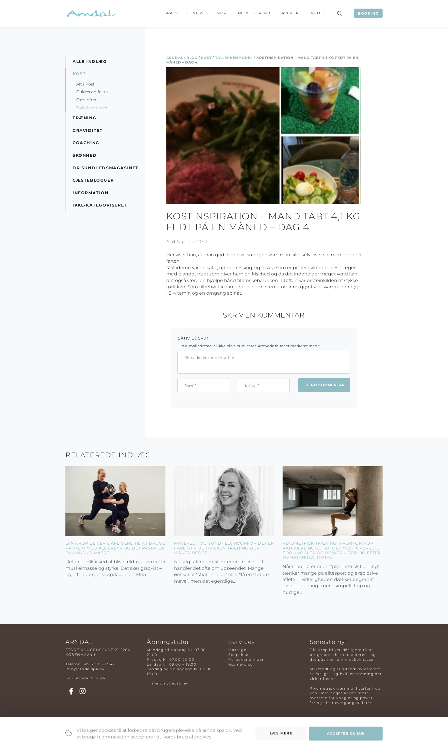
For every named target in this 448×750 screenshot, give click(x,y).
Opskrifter (86, 99)
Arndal (174, 57)
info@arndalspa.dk (85, 669)
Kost (206, 57)
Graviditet (88, 130)
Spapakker (239, 654)
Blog (192, 57)
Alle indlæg (90, 61)
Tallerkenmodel (234, 57)
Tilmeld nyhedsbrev (167, 683)
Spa (169, 13)
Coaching (86, 142)
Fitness (194, 13)
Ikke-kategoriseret (100, 205)
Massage (237, 650)
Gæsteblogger (93, 180)
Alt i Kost (85, 84)
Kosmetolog (240, 664)
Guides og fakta (92, 91)
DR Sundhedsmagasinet (106, 167)
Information (91, 192)
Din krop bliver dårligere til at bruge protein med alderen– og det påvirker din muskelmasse (115, 548)
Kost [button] (79, 73)
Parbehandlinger (246, 659)
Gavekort (290, 13)
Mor (222, 13)
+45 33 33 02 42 (98, 664)
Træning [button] (84, 117)
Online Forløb (253, 13)
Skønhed (85, 155)
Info (314, 13)
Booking (368, 13)
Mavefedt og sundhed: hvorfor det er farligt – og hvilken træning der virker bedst (224, 548)
